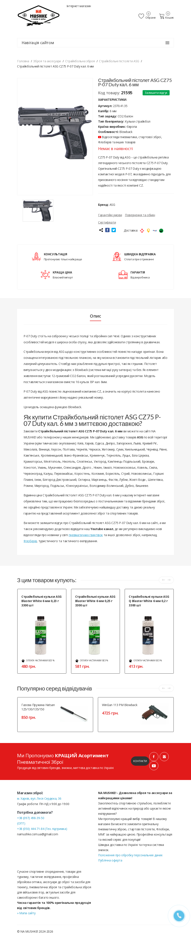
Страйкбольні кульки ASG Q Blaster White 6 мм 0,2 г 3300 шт (149, 600)
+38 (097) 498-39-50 (30, 818)
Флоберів (30, 541)
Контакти (140, 761)
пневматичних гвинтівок (86, 535)
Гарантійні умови (110, 215)
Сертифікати (107, 222)
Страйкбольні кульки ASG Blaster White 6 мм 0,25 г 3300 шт (95, 600)
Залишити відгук (156, 93)
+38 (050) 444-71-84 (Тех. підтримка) (42, 829)
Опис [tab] (95, 316)
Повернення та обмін (140, 215)
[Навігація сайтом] (167, 43)
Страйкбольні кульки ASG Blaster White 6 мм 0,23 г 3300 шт (41, 600)
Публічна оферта (110, 860)
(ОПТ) (21, 823)
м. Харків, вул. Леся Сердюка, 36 (39, 798)
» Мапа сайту (26, 913)
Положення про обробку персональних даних (130, 855)
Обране (147, 16)
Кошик (166, 16)
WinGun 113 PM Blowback (119, 705)
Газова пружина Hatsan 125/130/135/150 (38, 707)
